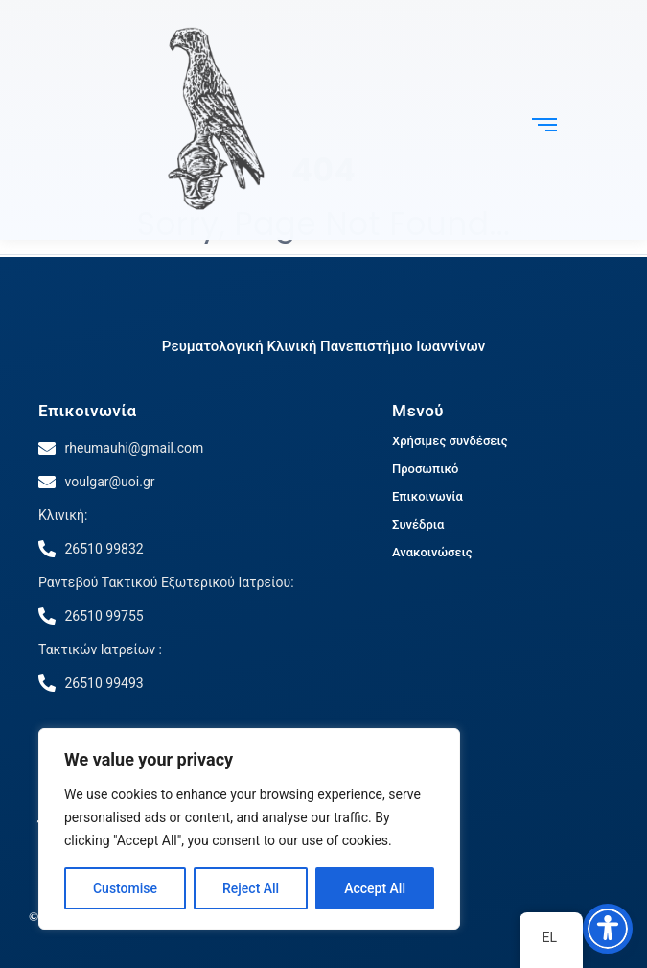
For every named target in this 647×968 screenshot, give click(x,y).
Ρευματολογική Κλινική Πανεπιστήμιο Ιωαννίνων (323, 346)
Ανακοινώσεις (432, 552)
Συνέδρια (418, 524)
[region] (249, 829)
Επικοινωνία (87, 410)
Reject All (250, 888)
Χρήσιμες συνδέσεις (449, 441)
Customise (125, 888)
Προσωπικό (425, 468)
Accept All (374, 888)
